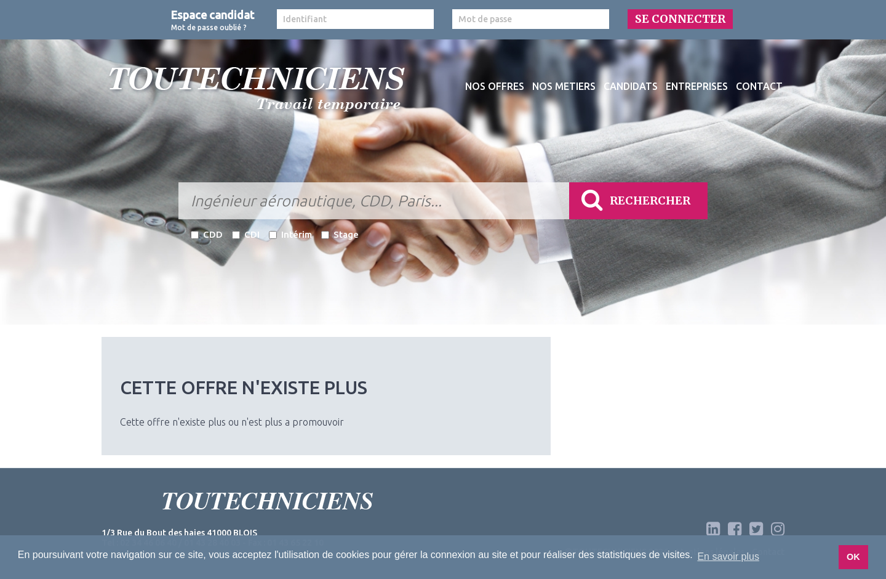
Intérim (290, 234)
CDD (207, 234)
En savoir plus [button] (728, 556)
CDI (246, 234)
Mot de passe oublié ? (209, 27)
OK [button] (853, 557)
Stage (340, 234)
